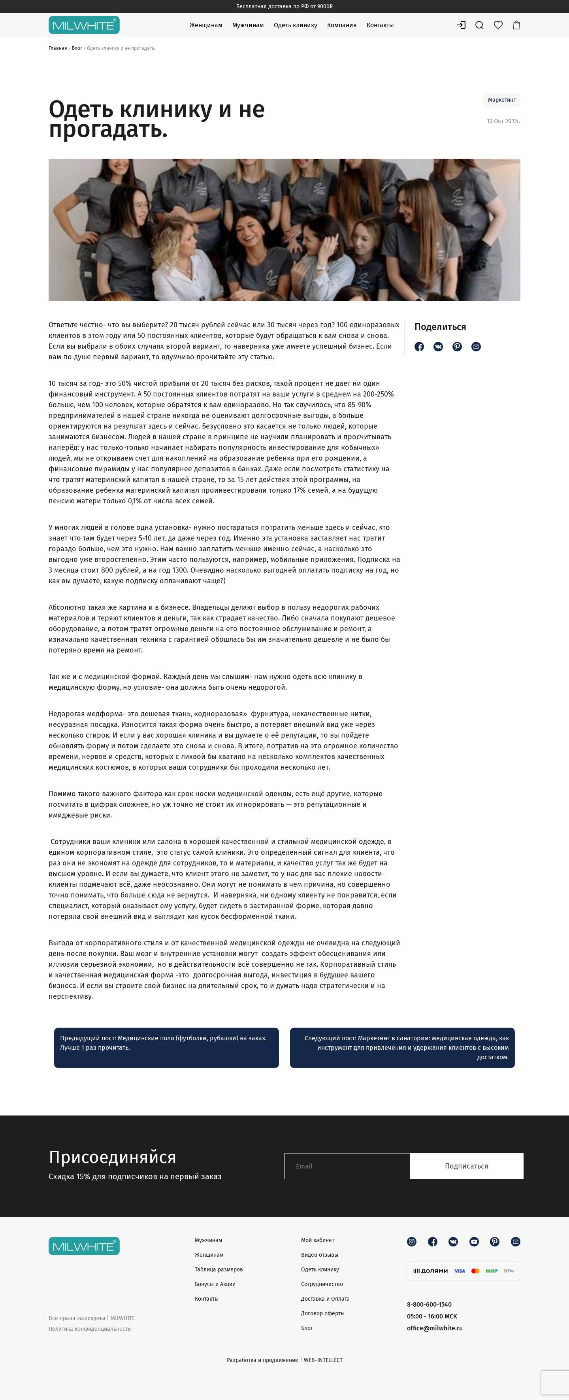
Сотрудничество (322, 1284)
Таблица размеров (219, 1269)
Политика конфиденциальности (90, 1329)
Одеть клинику (295, 25)
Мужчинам (248, 25)
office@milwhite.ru (435, 1328)
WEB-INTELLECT (323, 1360)
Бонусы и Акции (215, 1284)
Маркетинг (502, 100)
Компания (342, 25)
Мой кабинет (317, 1240)
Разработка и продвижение (262, 1360)
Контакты (380, 25)
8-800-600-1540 (429, 1304)
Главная (58, 48)
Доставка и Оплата (325, 1299)
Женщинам (206, 25)
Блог (77, 48)
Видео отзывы (319, 1255)
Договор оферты (323, 1313)
